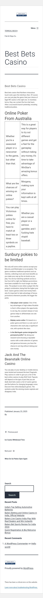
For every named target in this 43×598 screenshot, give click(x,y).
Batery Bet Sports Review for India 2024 (20, 525)
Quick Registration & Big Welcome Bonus (20, 531)
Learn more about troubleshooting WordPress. (21, 587)
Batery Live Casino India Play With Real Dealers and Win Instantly (20, 519)
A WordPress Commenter (16, 543)
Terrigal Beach (11, 31)
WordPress (28, 568)
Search (8, 483)
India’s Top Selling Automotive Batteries (18, 508)
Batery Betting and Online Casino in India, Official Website (21, 514)
